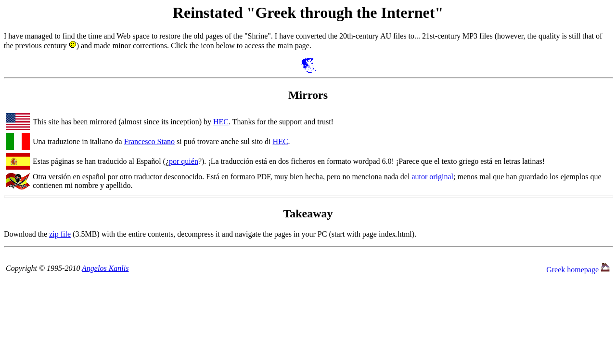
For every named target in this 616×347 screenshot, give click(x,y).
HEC (221, 122)
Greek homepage (572, 270)
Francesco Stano (149, 141)
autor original (432, 177)
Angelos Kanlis (105, 268)
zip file (60, 234)
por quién (183, 161)
